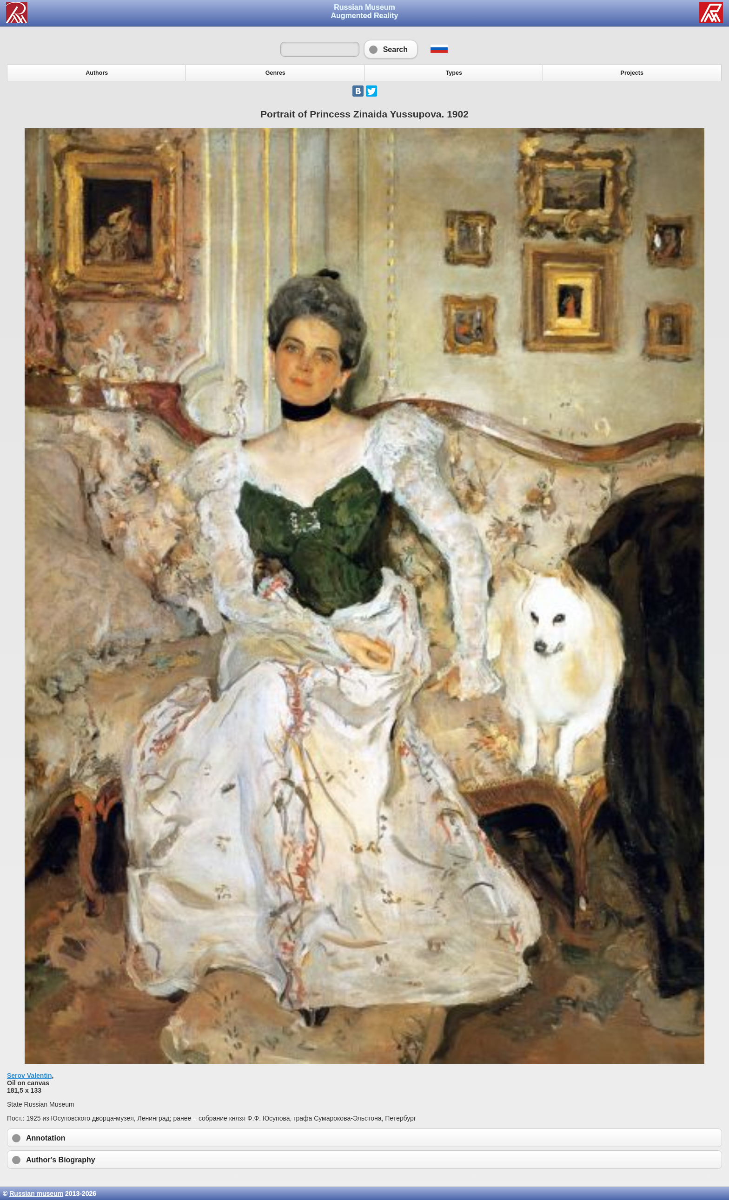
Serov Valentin (29, 1075)
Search (390, 49)
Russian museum (36, 1193)
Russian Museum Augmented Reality (364, 11)
